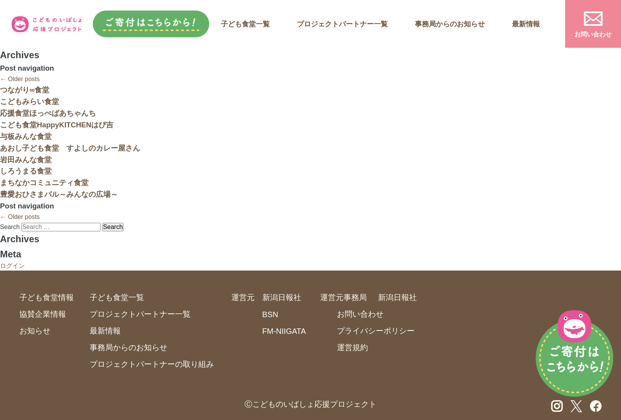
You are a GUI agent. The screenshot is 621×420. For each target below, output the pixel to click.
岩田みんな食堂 (26, 160)
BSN (270, 314)
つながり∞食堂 (24, 90)
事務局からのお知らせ (450, 24)
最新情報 (526, 24)
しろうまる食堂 (26, 171)
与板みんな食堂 (26, 136)
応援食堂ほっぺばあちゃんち (48, 113)
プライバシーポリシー (376, 330)
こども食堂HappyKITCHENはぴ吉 (56, 125)
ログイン (12, 265)
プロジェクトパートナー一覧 (342, 24)
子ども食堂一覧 (245, 24)
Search (10, 227)
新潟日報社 (281, 297)
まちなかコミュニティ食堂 (44, 183)
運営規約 (352, 347)
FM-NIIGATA (284, 331)
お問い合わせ (593, 34)
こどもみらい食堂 (29, 101)
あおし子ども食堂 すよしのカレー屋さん (70, 148)
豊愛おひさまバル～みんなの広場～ (59, 194)
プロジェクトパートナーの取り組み (152, 364)
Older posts (20, 79)
